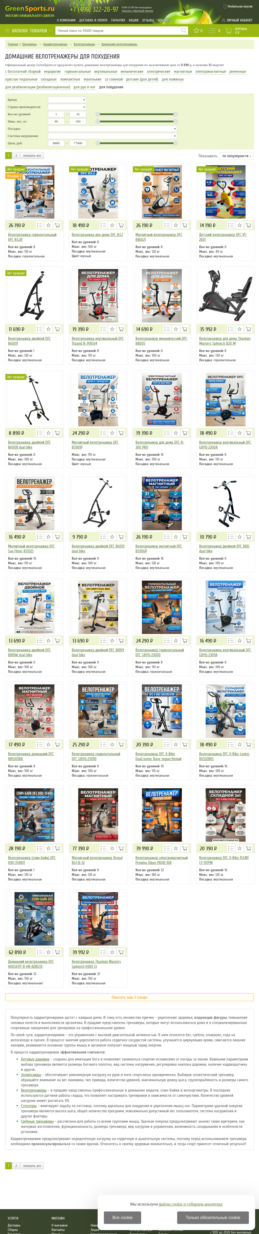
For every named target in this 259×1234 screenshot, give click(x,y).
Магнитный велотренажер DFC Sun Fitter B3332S (31, 548)
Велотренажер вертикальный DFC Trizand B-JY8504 (98, 341)
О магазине (60, 1225)
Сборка (13, 1230)
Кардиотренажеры (55, 44)
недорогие (52, 71)
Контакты (165, 20)
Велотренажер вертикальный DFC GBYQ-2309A (225, 652)
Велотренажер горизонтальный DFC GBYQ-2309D (96, 756)
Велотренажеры (84, 44)
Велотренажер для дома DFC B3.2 (97, 234)
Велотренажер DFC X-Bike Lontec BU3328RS (224, 756)
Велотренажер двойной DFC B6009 (29, 341)
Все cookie (122, 1217)
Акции (134, 20)
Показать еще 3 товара (129, 997)
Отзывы (148, 20)
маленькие (93, 79)
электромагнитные (211, 71)
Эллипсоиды (31, 1074)
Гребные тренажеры (37, 1121)
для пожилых (173, 79)
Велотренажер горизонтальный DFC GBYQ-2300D (159, 652)
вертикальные (105, 71)
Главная (13, 44)
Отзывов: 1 (14, 176)
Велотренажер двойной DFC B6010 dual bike (98, 548)
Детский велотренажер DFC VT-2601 (223, 237)
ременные (237, 71)
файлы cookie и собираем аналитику (191, 1204)
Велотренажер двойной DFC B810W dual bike (29, 652)
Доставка (14, 1225)
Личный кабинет (240, 20)
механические (132, 71)
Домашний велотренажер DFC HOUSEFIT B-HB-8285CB (31, 964)
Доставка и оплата (93, 20)
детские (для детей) (142, 79)
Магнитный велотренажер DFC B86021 (158, 237)
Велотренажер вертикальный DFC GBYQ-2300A (225, 445)
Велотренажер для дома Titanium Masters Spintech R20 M (224, 341)
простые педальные (21, 79)
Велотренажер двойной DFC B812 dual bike (224, 548)
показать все (32, 155)
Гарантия (118, 20)
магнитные (183, 71)
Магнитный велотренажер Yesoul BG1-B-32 (97, 860)
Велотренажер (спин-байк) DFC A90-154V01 (32, 860)
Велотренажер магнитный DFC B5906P (158, 548)
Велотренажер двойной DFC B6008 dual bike (29, 445)
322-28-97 (94, 9)
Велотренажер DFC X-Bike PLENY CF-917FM (224, 860)
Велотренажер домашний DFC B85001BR (31, 756)
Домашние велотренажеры (119, 44)
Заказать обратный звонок (137, 10)
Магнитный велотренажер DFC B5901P (95, 445)
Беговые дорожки (35, 1059)
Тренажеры (29, 44)
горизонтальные (77, 71)
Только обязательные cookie (213, 1217)
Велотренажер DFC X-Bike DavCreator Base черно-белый (158, 756)
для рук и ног (85, 87)
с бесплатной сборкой (23, 71)
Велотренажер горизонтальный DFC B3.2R (32, 237)
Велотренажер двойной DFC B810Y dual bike (98, 652)
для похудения (111, 87)
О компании (66, 20)
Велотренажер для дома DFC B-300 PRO (159, 445)
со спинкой (114, 79)
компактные (70, 79)
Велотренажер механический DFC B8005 (161, 341)
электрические (158, 71)
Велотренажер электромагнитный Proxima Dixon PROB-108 (161, 860)
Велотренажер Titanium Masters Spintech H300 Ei (96, 964)
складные (49, 79)
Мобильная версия (240, 6)
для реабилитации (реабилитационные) (37, 87)
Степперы (29, 1105)
